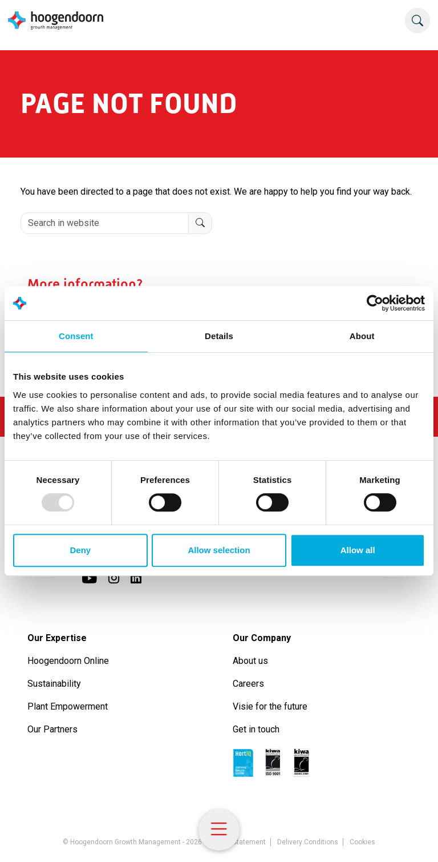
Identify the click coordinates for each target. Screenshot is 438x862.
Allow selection (219, 550)
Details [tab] (219, 336)
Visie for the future (270, 706)
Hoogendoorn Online (68, 660)
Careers (248, 683)
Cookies (362, 842)
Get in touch (256, 729)
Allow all (357, 550)
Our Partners (52, 729)
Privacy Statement (237, 842)
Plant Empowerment (68, 706)
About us (251, 660)
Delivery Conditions (307, 842)
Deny (80, 550)
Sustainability (54, 683)
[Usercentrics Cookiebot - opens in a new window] (375, 303)
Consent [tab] (76, 336)
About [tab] (362, 336)
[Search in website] (105, 223)
